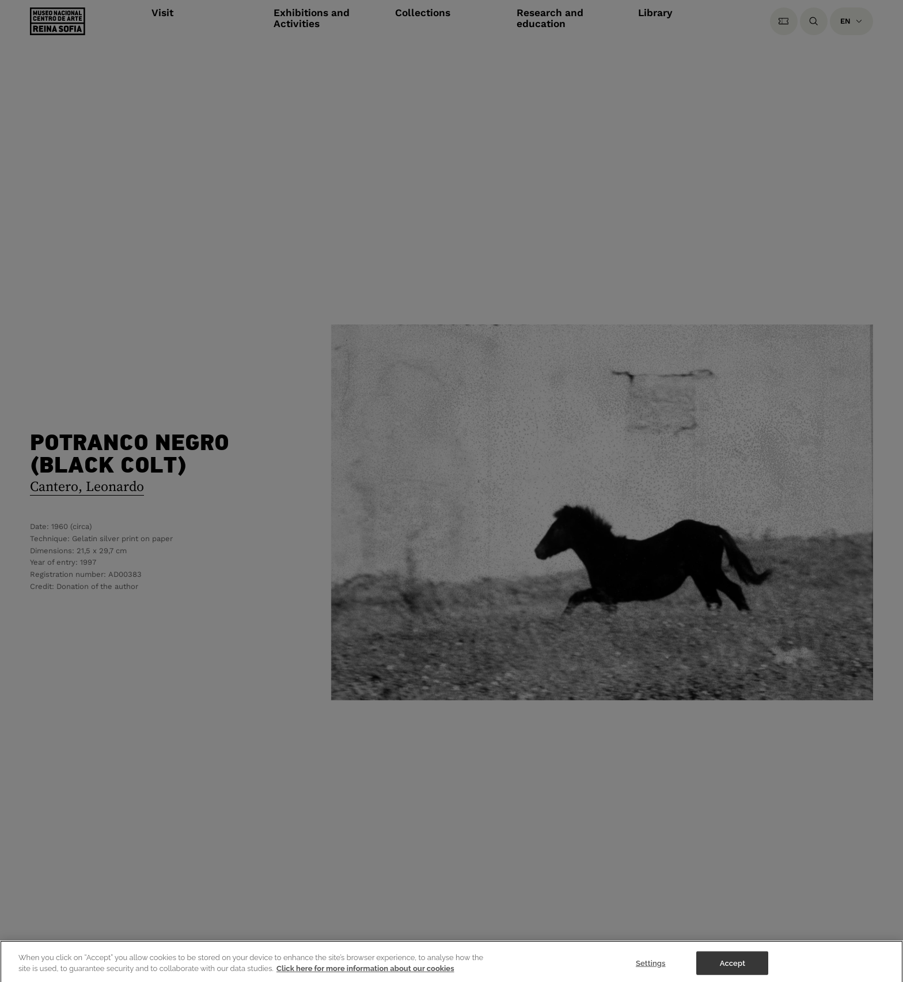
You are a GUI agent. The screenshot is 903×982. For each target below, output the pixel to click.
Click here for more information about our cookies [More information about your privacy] (365, 972)
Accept (732, 966)
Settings (651, 966)
